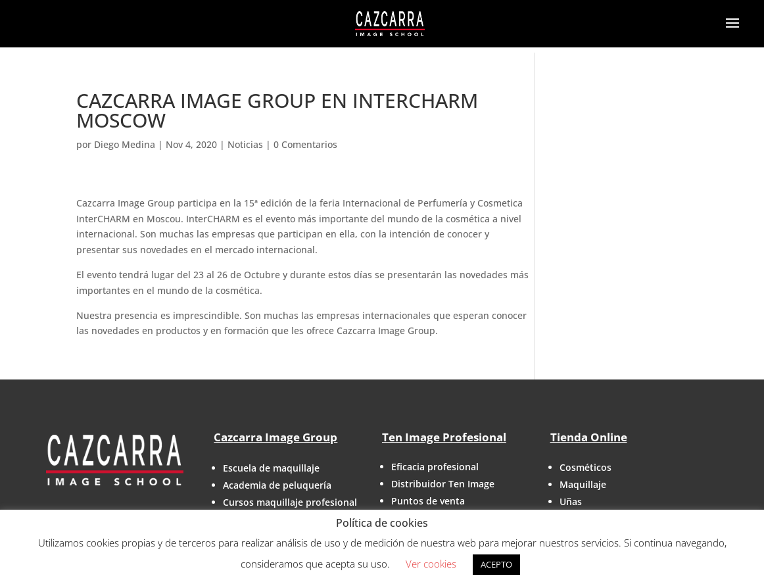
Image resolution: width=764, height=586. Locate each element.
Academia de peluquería (277, 485)
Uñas (571, 501)
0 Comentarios (305, 144)
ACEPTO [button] (496, 564)
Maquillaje (583, 484)
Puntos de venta (428, 501)
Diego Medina (124, 144)
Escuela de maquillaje (271, 468)
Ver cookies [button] (431, 563)
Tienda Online (588, 437)
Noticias (245, 144)
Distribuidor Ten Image (442, 483)
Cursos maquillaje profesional (290, 502)
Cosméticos (585, 467)
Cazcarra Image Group (275, 437)
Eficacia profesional (435, 466)
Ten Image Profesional (444, 437)
